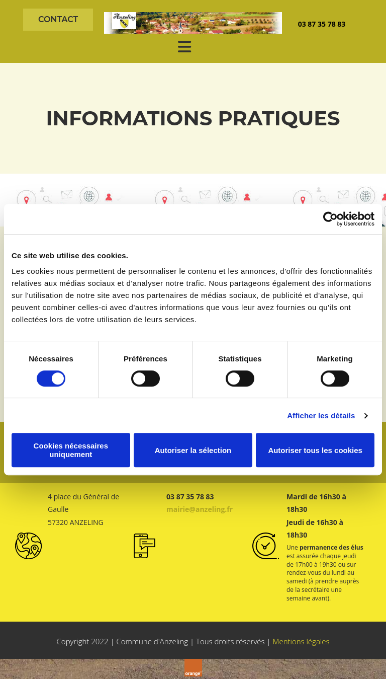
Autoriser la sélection (193, 450)
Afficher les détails (321, 415)
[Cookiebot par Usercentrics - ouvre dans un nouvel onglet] (330, 219)
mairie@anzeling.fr (199, 509)
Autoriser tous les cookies (315, 450)
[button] (58, 20)
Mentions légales (300, 641)
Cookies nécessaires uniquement (71, 450)
